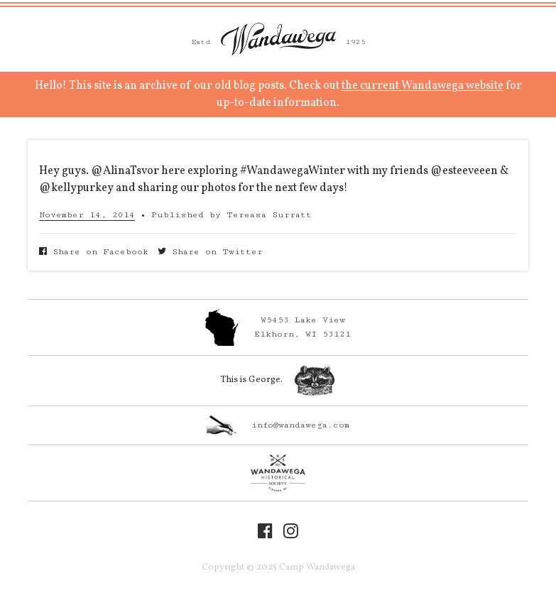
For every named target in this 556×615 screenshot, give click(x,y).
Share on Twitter (210, 251)
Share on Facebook (93, 251)
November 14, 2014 (87, 214)
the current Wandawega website (422, 86)
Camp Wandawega (278, 39)
